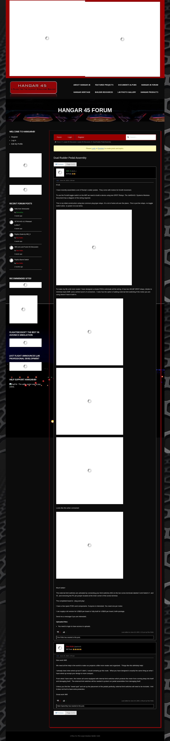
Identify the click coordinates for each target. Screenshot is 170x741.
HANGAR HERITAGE (81, 92)
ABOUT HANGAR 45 (81, 85)
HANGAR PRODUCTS (149, 92)
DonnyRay (19, 212)
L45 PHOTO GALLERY (127, 92)
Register (81, 137)
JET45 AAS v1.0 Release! (23, 221)
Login (70, 137)
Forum (59, 137)
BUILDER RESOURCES (104, 92)
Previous (59, 164)
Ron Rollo (150, 632)
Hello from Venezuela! (21, 209)
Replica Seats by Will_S (22, 234)
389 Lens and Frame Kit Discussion (26, 247)
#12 (58, 656)
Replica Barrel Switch (21, 260)
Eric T (18, 225)
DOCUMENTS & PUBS (127, 85)
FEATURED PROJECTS (104, 85)
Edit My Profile (17, 144)
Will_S (68, 171)
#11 (58, 180)
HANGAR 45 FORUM (149, 85)
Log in (13, 140)
